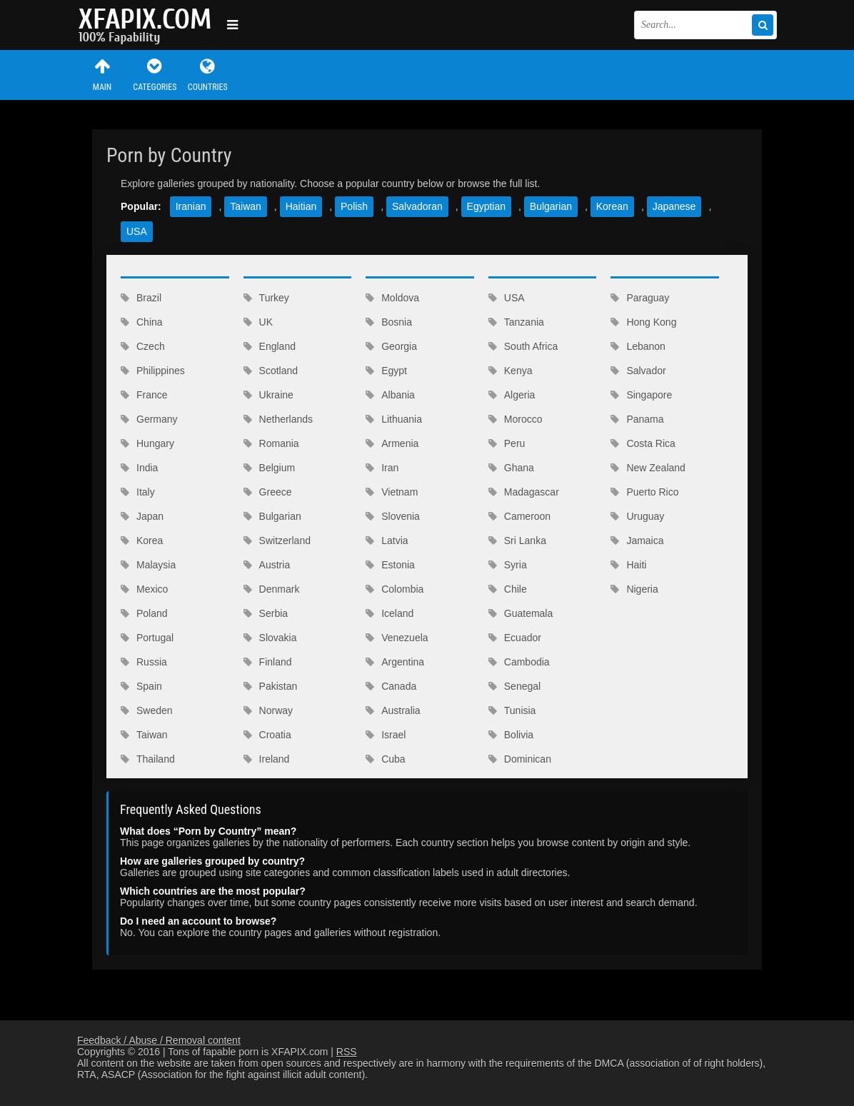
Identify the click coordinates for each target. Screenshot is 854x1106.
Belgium (269, 467)
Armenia (392, 443)
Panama (637, 419)
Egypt (386, 370)
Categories (155, 74)
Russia (144, 662)
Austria (267, 564)
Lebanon (638, 346)
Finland (267, 662)
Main (102, 74)
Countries (208, 74)
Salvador (638, 370)
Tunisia (512, 710)
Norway (268, 710)
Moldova (392, 297)
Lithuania (394, 419)
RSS (346, 1051)
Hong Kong (643, 322)
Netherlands (278, 419)
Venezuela (397, 637)
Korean (612, 206)
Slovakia (270, 637)
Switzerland (277, 540)
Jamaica (637, 540)
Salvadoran (417, 206)
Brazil (141, 297)
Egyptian (486, 206)
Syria (507, 564)
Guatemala (520, 613)
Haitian (301, 206)
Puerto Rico (644, 492)
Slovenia (393, 516)
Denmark (271, 589)
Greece (267, 492)
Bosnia (389, 322)
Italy (138, 492)
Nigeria (634, 589)
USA (136, 231)
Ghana (511, 467)
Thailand (148, 759)
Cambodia (519, 662)
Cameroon (519, 516)
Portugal (147, 637)
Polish (354, 206)
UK (258, 322)
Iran (382, 467)
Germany (149, 419)
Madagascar (523, 492)
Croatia (267, 734)
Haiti (628, 564)
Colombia (394, 589)
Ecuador (514, 637)
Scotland (270, 370)
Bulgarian (551, 206)
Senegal (514, 686)
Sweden (147, 710)
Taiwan (245, 206)
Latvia (387, 540)
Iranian (191, 206)
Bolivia (510, 734)
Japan (142, 516)
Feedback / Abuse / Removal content (159, 1040)
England (269, 346)
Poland (144, 613)
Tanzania (516, 322)
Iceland (389, 613)
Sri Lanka (517, 540)
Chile (507, 589)
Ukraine (268, 395)
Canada (391, 686)
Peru (507, 443)
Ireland (266, 759)
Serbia (265, 613)
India (139, 467)
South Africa (523, 346)
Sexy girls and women (148, 25)
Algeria (512, 395)
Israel (386, 734)
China (142, 322)
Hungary (147, 443)
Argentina (395, 662)
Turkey (266, 297)
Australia (393, 710)
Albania (390, 395)
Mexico (144, 589)
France (144, 395)
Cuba (385, 759)
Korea (142, 540)
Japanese (674, 206)
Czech (143, 346)
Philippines (153, 370)
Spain (141, 686)
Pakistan (270, 686)
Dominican (519, 759)
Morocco (515, 419)
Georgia (391, 346)
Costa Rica (643, 443)
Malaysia (148, 564)
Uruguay (637, 516)
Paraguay (640, 297)
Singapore (641, 395)
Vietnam (392, 492)
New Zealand (648, 467)
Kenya (510, 370)
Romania (271, 443)
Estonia (390, 564)
